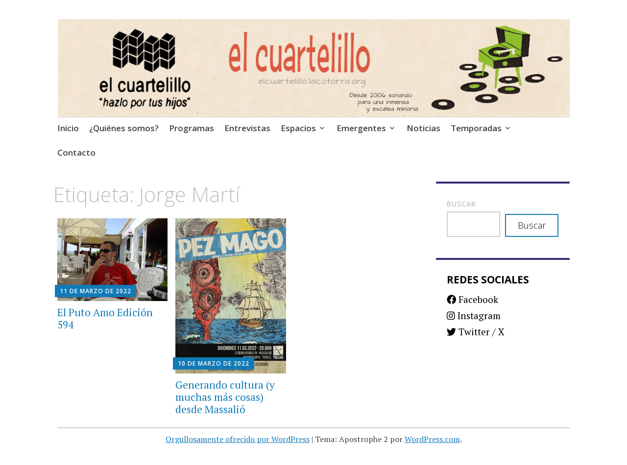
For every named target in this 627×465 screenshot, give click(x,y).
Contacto (76, 152)
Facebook (472, 299)
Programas (191, 128)
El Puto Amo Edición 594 (105, 318)
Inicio (68, 128)
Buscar (461, 204)
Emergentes (361, 128)
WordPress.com (432, 439)
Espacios (298, 128)
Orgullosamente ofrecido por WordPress (238, 439)
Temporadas (476, 128)
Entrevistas (247, 128)
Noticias (423, 128)
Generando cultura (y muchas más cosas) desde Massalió (225, 397)
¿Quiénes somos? (124, 128)
